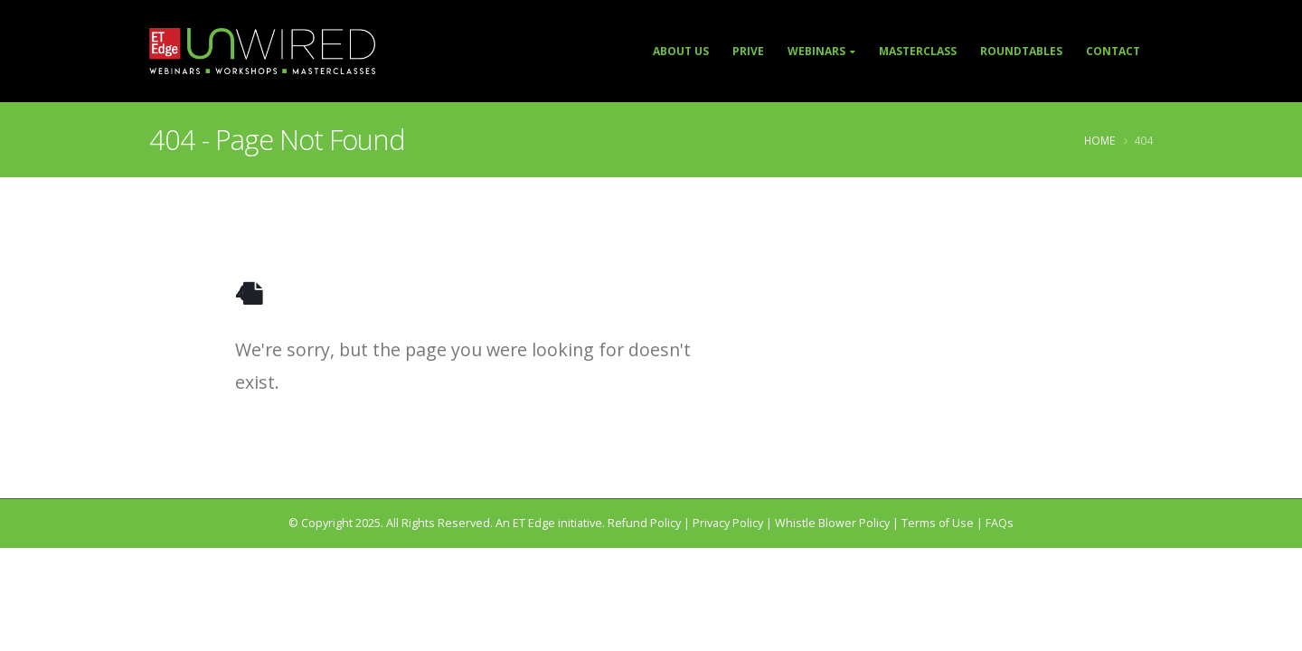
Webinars (816, 51)
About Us (681, 51)
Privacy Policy (728, 523)
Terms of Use (937, 523)
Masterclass (918, 51)
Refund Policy (644, 523)
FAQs (1000, 523)
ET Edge (534, 523)
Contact (1113, 51)
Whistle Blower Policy (832, 523)
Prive (748, 51)
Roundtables (1021, 51)
